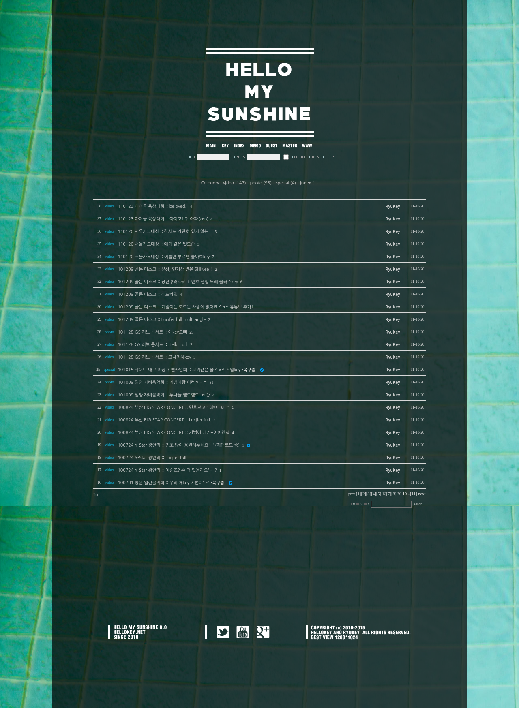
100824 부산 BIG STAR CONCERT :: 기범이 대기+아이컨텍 (173, 432)
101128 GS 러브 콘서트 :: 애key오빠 (152, 332)
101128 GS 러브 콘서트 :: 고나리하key (154, 357)
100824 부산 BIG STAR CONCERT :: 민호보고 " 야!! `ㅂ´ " (173, 407)
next (421, 494)
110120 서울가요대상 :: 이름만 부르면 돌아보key (164, 257)
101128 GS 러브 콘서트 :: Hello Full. (153, 344)
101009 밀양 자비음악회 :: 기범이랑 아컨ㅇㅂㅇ (162, 382)
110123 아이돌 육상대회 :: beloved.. (152, 206)
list (95, 495)
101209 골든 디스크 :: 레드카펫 (147, 294)
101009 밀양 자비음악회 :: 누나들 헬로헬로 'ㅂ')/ (164, 395)
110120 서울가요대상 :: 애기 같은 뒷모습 (156, 244)
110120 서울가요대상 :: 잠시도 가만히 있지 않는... (165, 231)
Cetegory (210, 183)
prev (351, 494)
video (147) (234, 183)
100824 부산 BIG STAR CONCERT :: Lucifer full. (164, 420)
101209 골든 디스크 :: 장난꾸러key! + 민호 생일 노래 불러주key (178, 282)
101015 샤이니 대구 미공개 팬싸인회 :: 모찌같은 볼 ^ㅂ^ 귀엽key (186, 370)
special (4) (286, 183)
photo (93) (261, 183)
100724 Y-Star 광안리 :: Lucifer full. (152, 458)
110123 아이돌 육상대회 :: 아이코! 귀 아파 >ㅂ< (163, 219)
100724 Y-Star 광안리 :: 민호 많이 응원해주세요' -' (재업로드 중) (179, 445)
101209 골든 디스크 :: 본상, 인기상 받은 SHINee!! (165, 269)
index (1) (309, 183)
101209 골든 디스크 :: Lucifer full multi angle (162, 319)
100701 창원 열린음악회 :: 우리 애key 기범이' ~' (171, 483)
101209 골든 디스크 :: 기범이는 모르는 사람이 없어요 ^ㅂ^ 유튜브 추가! (185, 307)
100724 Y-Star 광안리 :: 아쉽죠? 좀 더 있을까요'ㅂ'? (167, 470)
